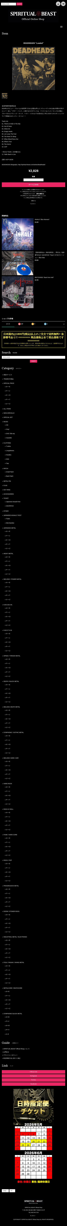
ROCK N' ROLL (8, 809)
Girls (7, 459)
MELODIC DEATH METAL (12, 707)
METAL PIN (7, 481)
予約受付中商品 (8, 379)
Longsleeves (10, 450)
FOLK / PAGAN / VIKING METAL (14, 962)
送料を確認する (40, 193)
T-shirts (8, 446)
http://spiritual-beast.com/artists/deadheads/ (31, 164)
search (19, 4)
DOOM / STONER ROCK (12, 911)
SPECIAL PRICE (9, 383)
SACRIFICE (10, 506)
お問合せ (6, 1052)
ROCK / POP (8, 860)
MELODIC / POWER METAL (13, 579)
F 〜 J (8, 391)
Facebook (34, 1084)
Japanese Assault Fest (13, 501)
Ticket (8, 518)
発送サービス (8, 375)
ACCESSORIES (9, 494)
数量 (33, 176)
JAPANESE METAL (10, 528)
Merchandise (10, 523)
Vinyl (7, 429)
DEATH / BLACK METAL (11, 681)
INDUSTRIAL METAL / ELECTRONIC (15, 937)
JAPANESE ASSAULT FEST (12, 515)
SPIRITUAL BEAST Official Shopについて (16, 1049)
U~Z (7, 1034)
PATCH (6, 468)
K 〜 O (8, 395)
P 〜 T (8, 399)
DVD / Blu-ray (10, 433)
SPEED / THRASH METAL (12, 656)
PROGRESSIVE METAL (11, 886)
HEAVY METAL (8, 553)
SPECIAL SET (8, 417)
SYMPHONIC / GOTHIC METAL (14, 732)
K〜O (8, 1025)
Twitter (33, 1080)
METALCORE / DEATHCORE (13, 988)
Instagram (33, 1076)
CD (7, 425)
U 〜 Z (8, 404)
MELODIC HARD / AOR (11, 758)
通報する (33, 200)
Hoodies (8, 455)
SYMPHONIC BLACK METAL (13, 1013)
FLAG (5, 485)
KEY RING (7, 490)
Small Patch (10, 472)
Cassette (9, 438)
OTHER (6, 511)
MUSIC (6, 421)
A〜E (7, 991)
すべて (8, 324)
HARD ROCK (8, 783)
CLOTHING (7, 443)
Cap (7, 463)
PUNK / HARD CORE (10, 835)
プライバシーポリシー (10, 1055)
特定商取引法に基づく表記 (11, 1058)
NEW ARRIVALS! (9, 413)
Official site (33, 1072)
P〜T (7, 1030)
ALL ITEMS (7, 409)
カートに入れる (33, 184)
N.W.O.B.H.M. (8, 605)
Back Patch (9, 476)
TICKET (6, 498)
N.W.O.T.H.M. (8, 630)
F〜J (7, 1021)
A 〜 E (8, 386)
